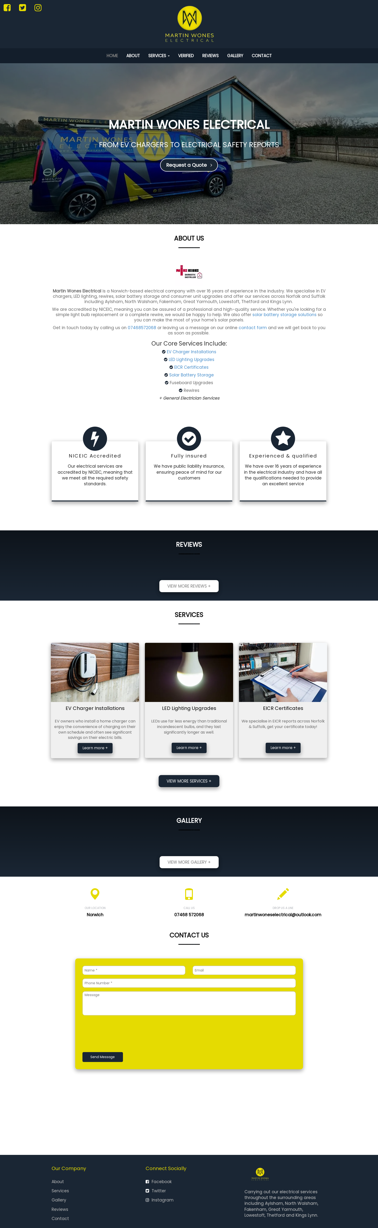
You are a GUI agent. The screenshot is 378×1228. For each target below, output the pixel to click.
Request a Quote (189, 165)
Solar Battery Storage (191, 375)
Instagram (160, 1200)
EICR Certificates (191, 367)
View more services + (189, 781)
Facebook (159, 1182)
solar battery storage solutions (284, 315)
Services (60, 1191)
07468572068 (142, 328)
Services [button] (159, 56)
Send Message (102, 1057)
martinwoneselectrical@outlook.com (283, 915)
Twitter (156, 1191)
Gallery (235, 56)
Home (112, 56)
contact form (253, 328)
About (133, 56)
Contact (262, 56)
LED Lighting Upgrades (191, 359)
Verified (186, 56)
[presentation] (119, 1034)
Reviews (210, 56)
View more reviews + (189, 586)
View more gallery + (189, 862)
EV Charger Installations (191, 352)
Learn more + (95, 748)
